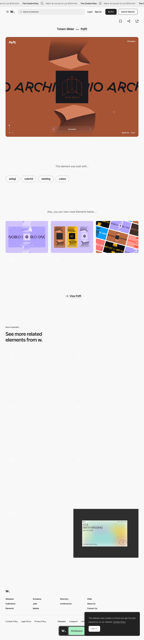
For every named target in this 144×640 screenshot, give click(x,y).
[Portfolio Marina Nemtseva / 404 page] (105, 533)
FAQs (89, 599)
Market (36, 608)
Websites (10, 599)
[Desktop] (27, 237)
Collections (10, 603)
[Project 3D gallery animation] (105, 427)
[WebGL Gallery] (38, 427)
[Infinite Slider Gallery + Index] (105, 374)
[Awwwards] (12, 12)
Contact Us (92, 608)
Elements (10, 608)
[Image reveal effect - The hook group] (38, 479)
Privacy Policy (40, 621)
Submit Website (128, 12)
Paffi (84, 28)
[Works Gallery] (38, 374)
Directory (64, 599)
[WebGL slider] (105, 480)
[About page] (27, 272)
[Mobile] (72, 237)
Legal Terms (26, 621)
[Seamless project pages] (72, 272)
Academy (37, 599)
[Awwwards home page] (63, 631)
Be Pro (111, 12)
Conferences (66, 603)
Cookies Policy (12, 621)
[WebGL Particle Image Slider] (38, 533)
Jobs (35, 603)
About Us (91, 603)
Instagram (73, 621)
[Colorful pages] (117, 237)
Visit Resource (76, 631)
